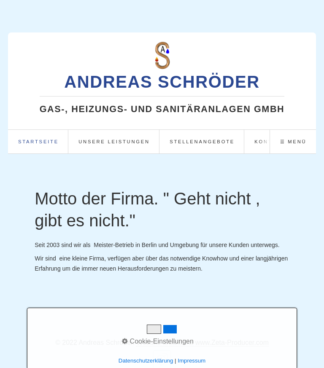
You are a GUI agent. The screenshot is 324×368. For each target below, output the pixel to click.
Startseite (38, 141)
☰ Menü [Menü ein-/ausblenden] (293, 141)
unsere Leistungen (114, 141)
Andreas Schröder (161, 82)
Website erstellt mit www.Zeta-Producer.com (202, 342)
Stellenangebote (202, 141)
